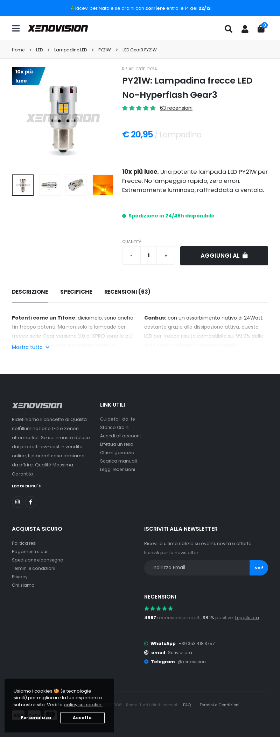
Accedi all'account (121, 436)
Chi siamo (23, 585)
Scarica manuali (118, 461)
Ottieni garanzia (118, 453)
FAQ (187, 704)
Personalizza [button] (36, 718)
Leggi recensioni (119, 469)
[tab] (30, 292)
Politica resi (24, 543)
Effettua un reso (117, 444)
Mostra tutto (30, 347)
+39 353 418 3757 (197, 643)
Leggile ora (248, 617)
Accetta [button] (82, 718)
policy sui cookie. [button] (83, 704)
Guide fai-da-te (118, 419)
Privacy (20, 576)
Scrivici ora (180, 652)
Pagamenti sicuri (31, 551)
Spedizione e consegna (39, 560)
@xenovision (192, 661)
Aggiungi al (224, 255)
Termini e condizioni (34, 568)
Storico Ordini (115, 427)
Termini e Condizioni (220, 704)
